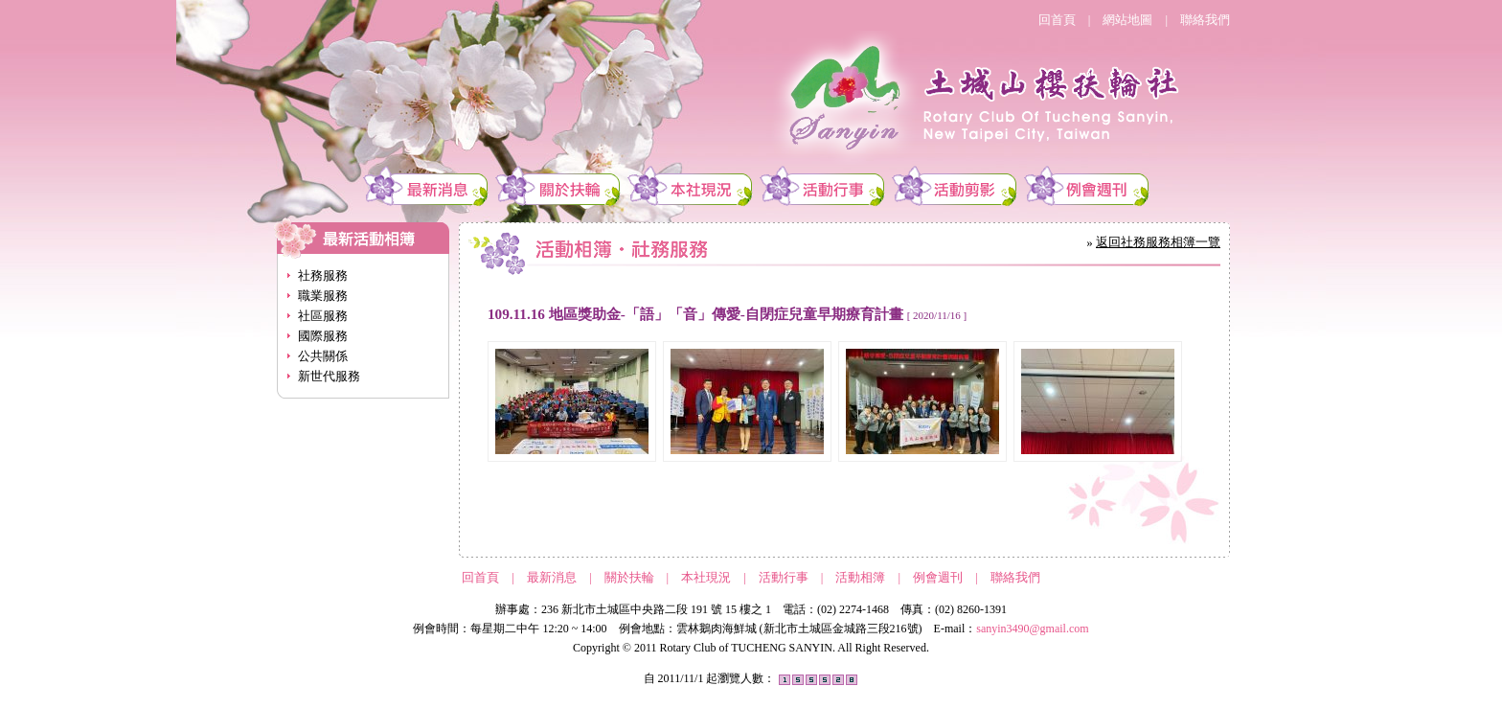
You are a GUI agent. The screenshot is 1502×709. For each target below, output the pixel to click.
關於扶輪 (629, 577)
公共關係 (323, 356)
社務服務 (323, 275)
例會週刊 (938, 577)
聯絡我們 (1205, 19)
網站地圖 (1127, 19)
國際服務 (323, 336)
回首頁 (1057, 19)
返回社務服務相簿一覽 (1158, 242)
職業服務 (323, 295)
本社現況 (706, 577)
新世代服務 (329, 376)
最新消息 (552, 577)
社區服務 (323, 316)
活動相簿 (860, 577)
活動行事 (783, 577)
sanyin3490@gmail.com (1032, 628)
